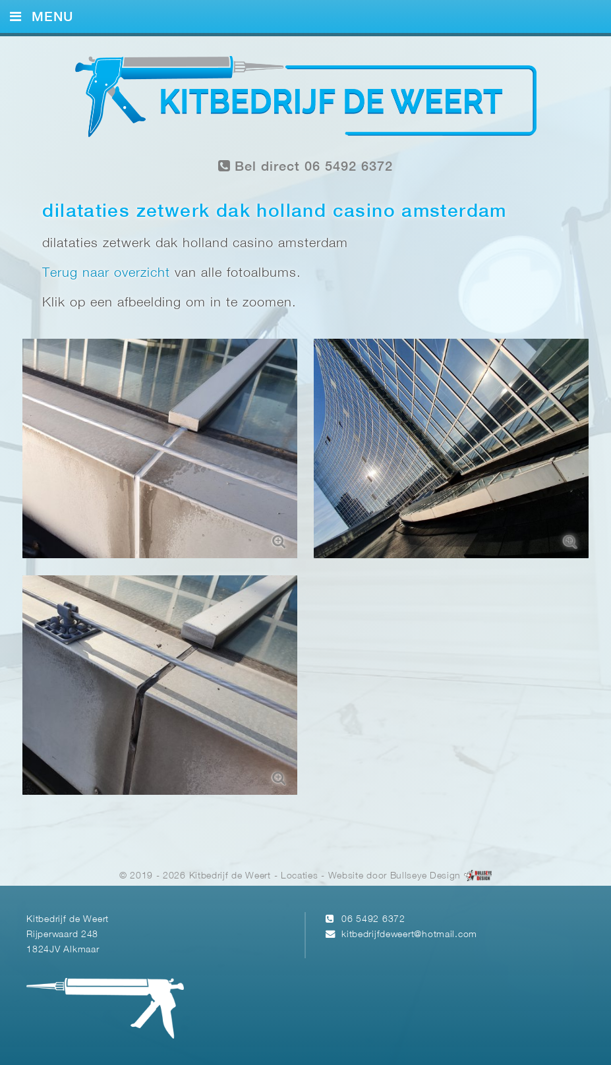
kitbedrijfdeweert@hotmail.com (409, 935)
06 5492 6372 (373, 919)
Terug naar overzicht (106, 273)
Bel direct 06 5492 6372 (305, 166)
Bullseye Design (425, 876)
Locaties (299, 876)
